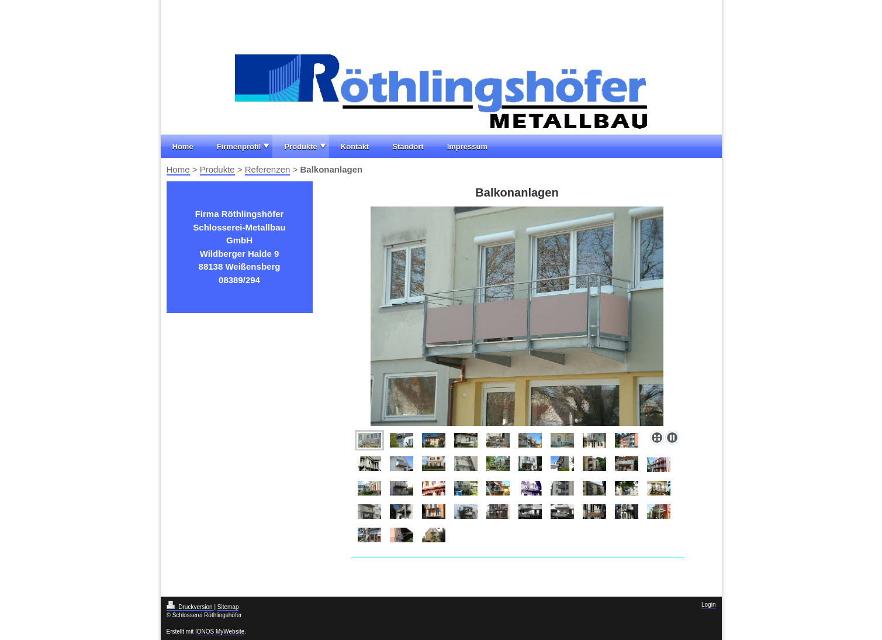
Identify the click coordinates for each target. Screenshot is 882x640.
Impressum (467, 146)
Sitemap (228, 607)
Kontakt (355, 146)
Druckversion (191, 607)
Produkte (300, 146)
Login (708, 604)
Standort (407, 146)
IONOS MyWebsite (219, 631)
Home (182, 146)
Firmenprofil (239, 146)
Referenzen (267, 169)
